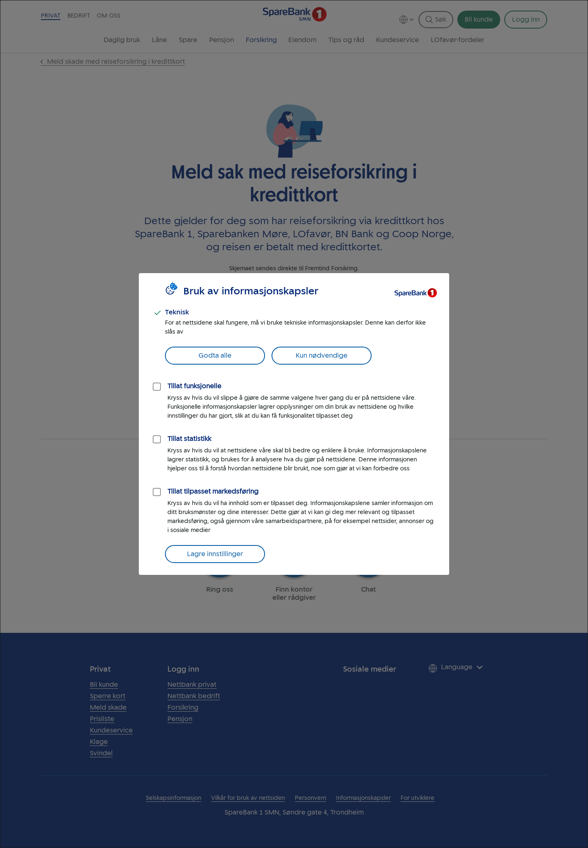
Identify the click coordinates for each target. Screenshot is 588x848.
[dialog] (294, 424)
